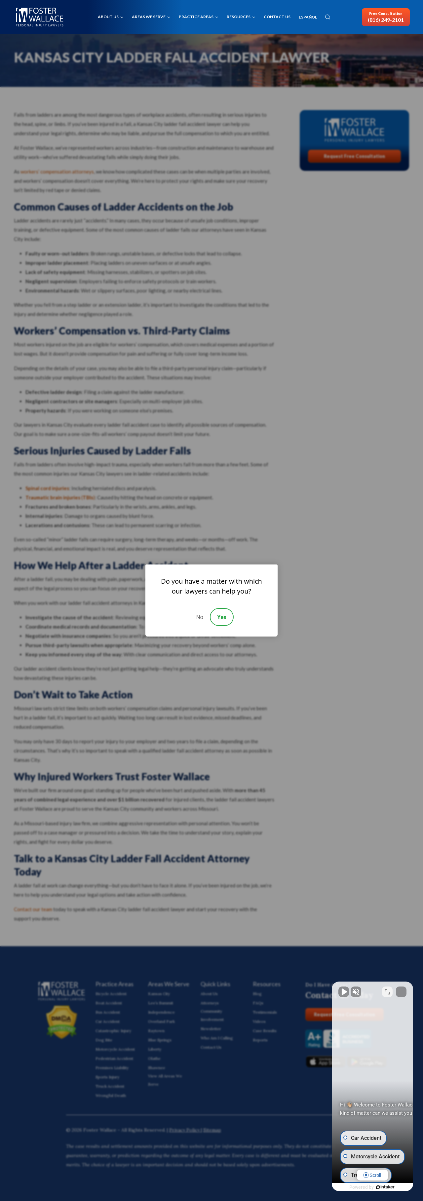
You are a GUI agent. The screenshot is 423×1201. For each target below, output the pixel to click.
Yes (221, 617)
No (199, 617)
